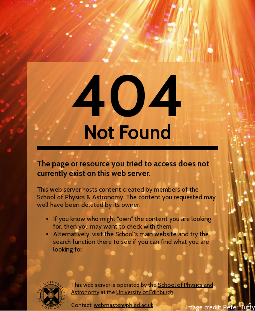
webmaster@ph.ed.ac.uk (123, 305)
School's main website (146, 234)
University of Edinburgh (144, 292)
